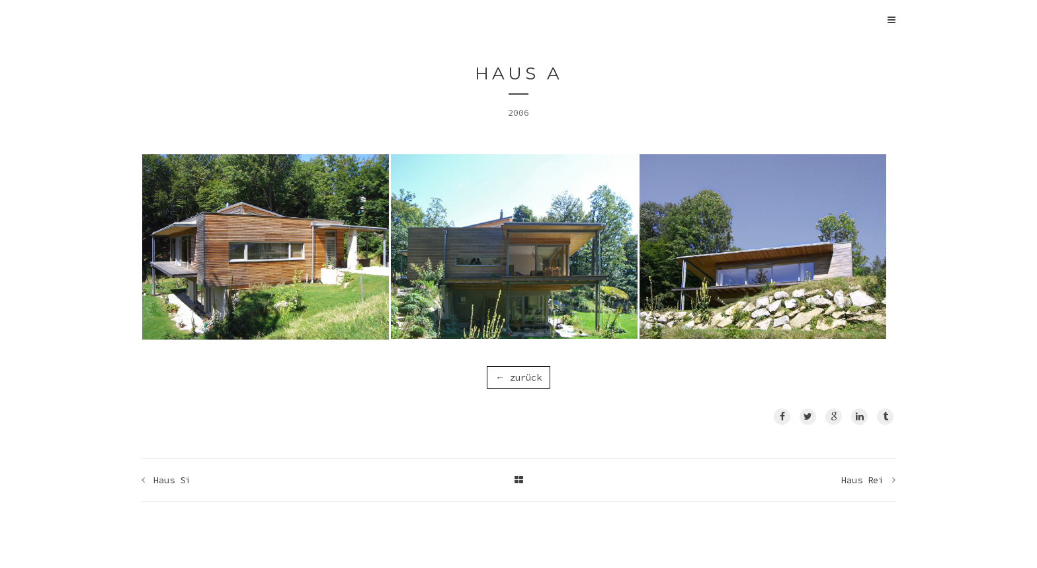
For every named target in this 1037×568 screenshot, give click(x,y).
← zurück (518, 377)
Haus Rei (862, 480)
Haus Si (171, 480)
